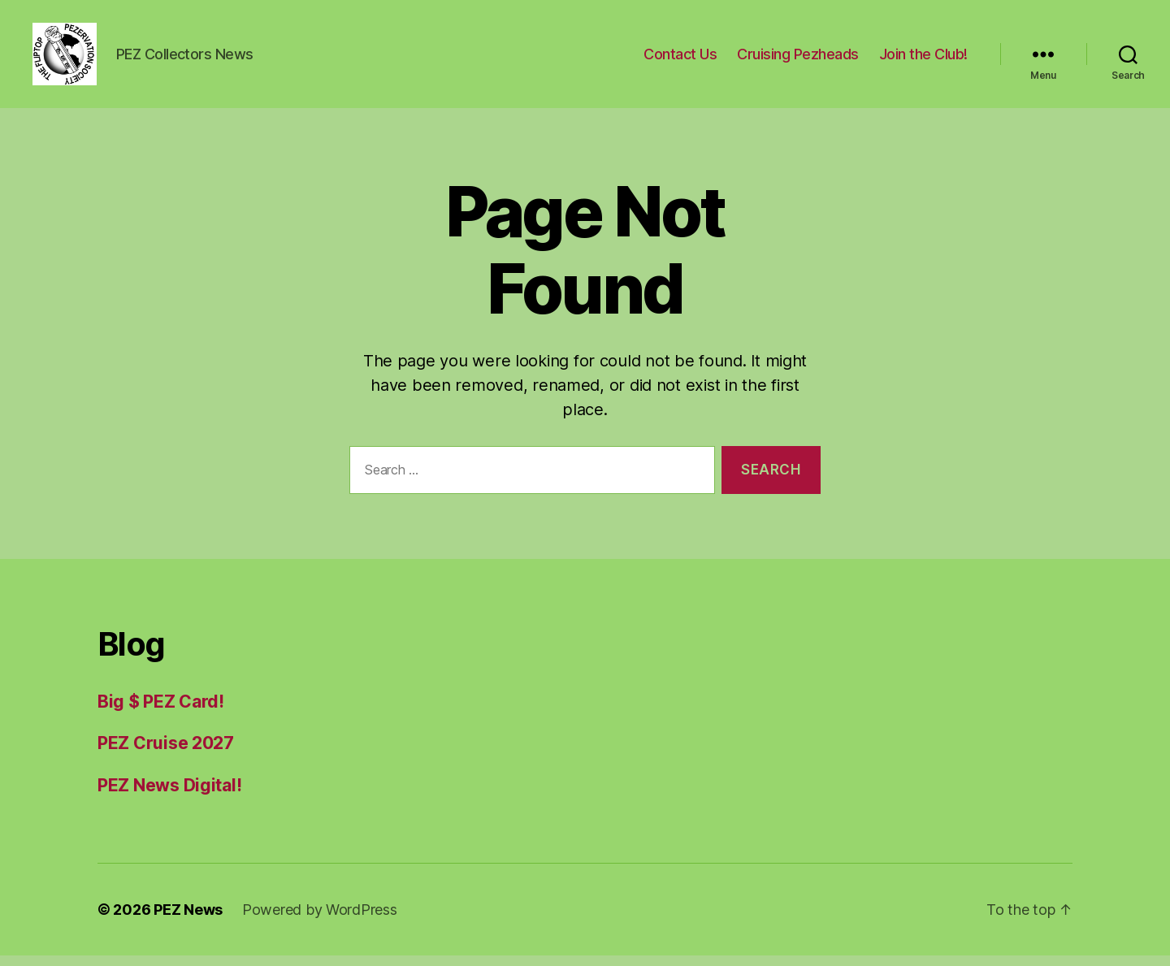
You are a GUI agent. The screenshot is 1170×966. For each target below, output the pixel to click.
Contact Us (680, 58)
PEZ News (188, 920)
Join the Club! (923, 58)
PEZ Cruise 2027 (166, 753)
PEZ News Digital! (169, 796)
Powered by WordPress (319, 920)
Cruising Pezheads (798, 58)
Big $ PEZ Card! (161, 712)
